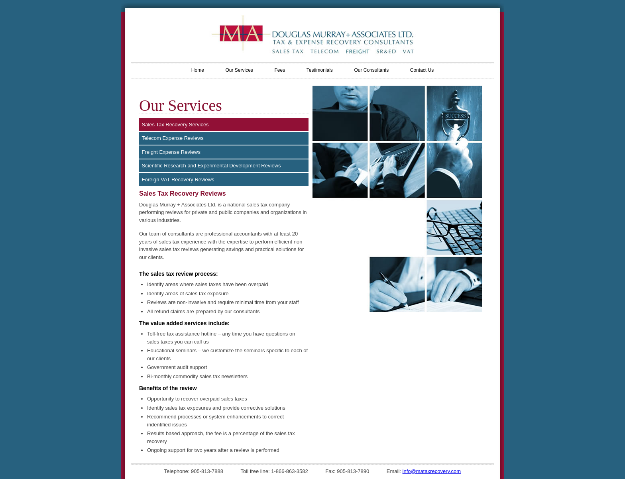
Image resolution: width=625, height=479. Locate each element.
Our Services (239, 70)
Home (197, 70)
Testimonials (320, 70)
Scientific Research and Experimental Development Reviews (211, 166)
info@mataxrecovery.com (432, 471)
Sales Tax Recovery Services (175, 125)
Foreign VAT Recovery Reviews (178, 180)
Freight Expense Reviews (171, 152)
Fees (279, 70)
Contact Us (422, 70)
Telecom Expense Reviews (173, 138)
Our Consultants (371, 70)
